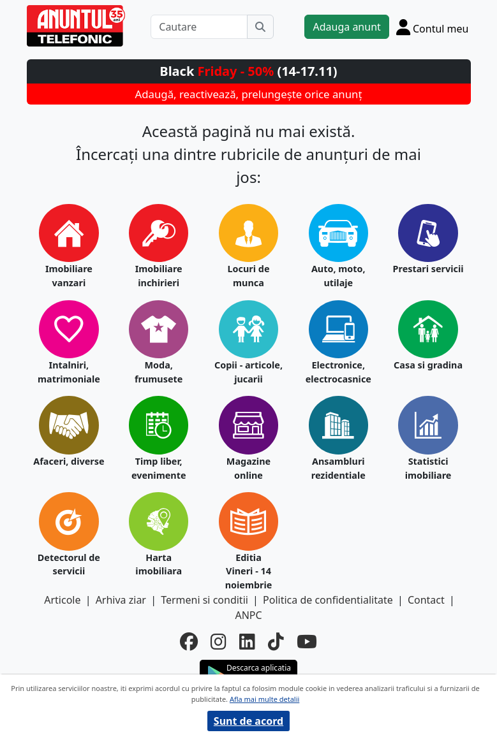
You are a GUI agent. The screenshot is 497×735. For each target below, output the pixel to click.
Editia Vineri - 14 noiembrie (248, 571)
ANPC (248, 615)
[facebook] (189, 641)
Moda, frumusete (158, 372)
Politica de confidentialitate (328, 600)
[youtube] (307, 641)
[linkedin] (247, 641)
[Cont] (432, 27)
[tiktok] (276, 641)
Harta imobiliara (158, 564)
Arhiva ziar (121, 600)
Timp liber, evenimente (158, 468)
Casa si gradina (428, 365)
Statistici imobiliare (428, 468)
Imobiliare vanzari (69, 276)
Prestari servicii (428, 269)
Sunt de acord (248, 721)
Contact (426, 600)
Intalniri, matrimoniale (69, 372)
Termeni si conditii (204, 600)
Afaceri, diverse (68, 461)
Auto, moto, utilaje (338, 276)
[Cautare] (199, 27)
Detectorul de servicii (69, 564)
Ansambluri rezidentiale (338, 468)
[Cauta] (260, 27)
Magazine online (248, 468)
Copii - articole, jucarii (248, 372)
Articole (62, 600)
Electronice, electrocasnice (338, 372)
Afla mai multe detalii (264, 699)
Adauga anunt (346, 27)
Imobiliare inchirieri (158, 276)
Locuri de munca (249, 276)
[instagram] (218, 641)
